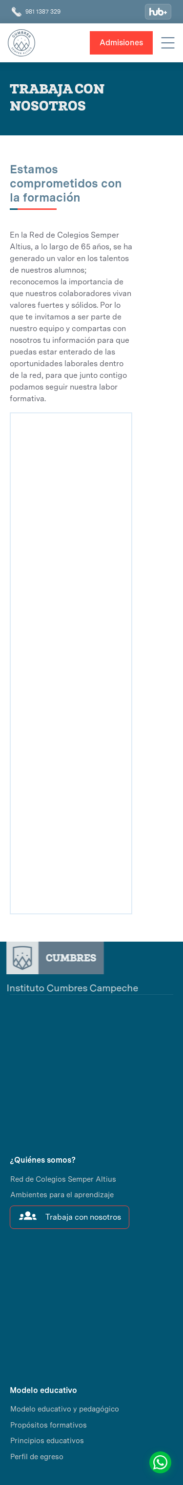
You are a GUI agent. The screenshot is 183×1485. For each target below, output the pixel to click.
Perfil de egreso (36, 1456)
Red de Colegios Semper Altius (63, 1179)
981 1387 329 (43, 11)
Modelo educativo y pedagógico (64, 1409)
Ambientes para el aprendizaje (62, 1194)
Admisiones (121, 42)
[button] (168, 43)
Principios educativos (47, 1440)
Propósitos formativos (48, 1425)
